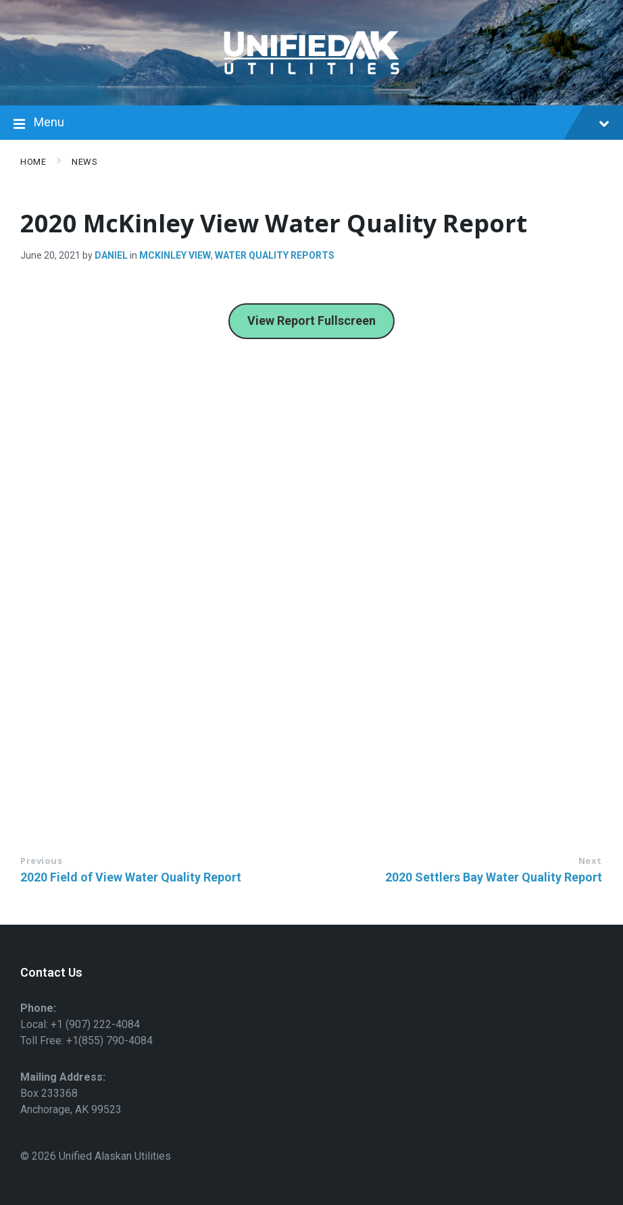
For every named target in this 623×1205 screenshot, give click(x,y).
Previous (41, 860)
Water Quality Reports (274, 255)
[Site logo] (311, 78)
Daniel (111, 255)
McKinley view (175, 255)
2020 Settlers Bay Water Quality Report (493, 877)
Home (33, 162)
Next (590, 860)
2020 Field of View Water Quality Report (130, 877)
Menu (311, 123)
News (84, 162)
